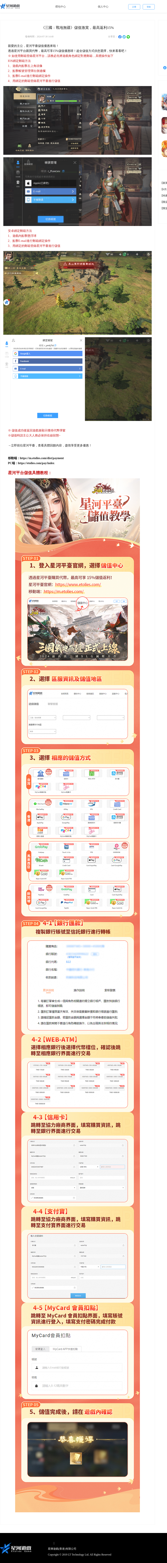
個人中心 (103, 6)
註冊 (134, 7)
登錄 (149, 7)
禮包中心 (60, 6)
